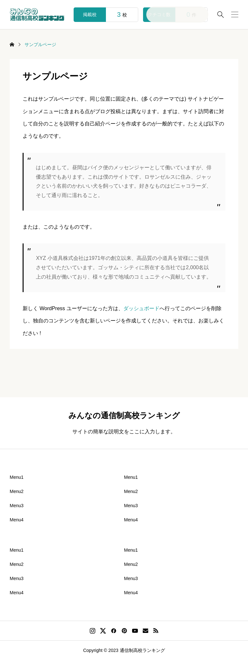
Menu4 (17, 519)
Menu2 (17, 491)
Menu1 (17, 477)
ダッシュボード (141, 308)
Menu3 (17, 505)
